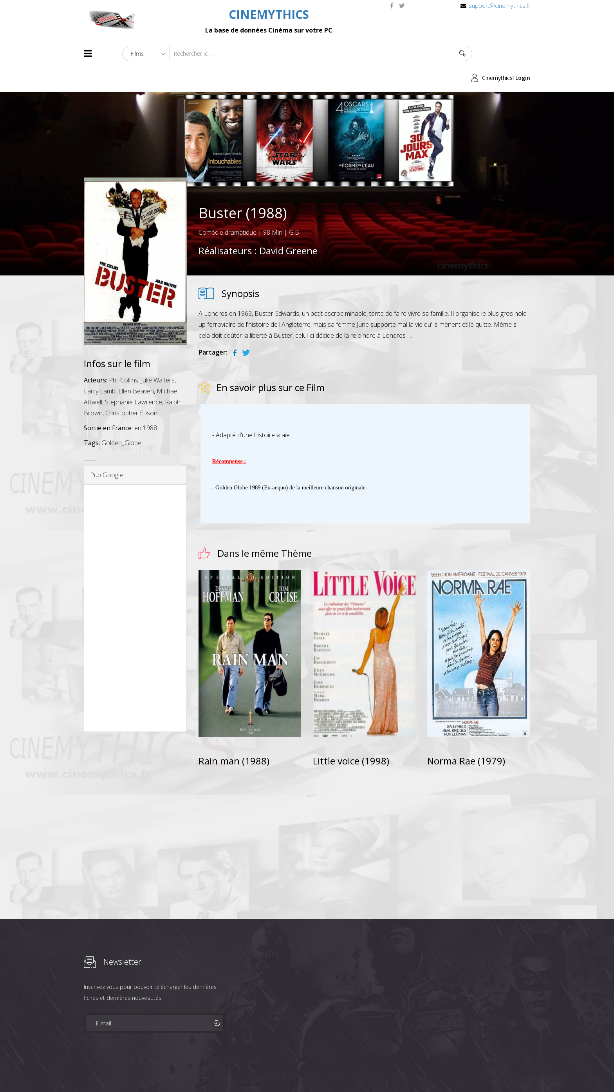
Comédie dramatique (227, 208)
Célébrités (134, 1072)
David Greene (288, 226)
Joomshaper (374, 1071)
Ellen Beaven (136, 366)
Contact (217, 1072)
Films (107, 1072)
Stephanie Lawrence (133, 377)
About (85, 1072)
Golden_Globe (121, 418)
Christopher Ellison (131, 388)
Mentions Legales (177, 1072)
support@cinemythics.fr (499, 5)
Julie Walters (158, 355)
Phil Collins (123, 355)
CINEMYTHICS (269, 14)
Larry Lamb (100, 366)
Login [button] (522, 53)
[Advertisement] (135, 583)
